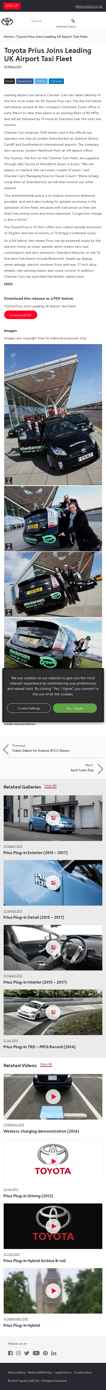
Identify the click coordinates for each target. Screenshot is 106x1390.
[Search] (53, 21)
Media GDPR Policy (40, 1372)
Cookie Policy (83, 1372)
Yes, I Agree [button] (74, 708)
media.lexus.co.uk (89, 6)
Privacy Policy (16, 1372)
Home (8, 36)
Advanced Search (66, 26)
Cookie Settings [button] (28, 708)
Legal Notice (63, 1372)
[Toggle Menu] (100, 21)
